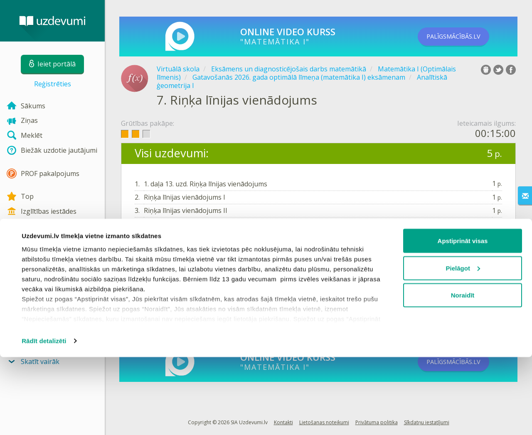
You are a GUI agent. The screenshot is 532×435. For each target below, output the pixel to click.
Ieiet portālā (160, 265)
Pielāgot (463, 345)
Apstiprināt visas (463, 318)
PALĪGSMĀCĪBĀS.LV (464, 36)
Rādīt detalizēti (44, 418)
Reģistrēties (52, 84)
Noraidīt (463, 372)
